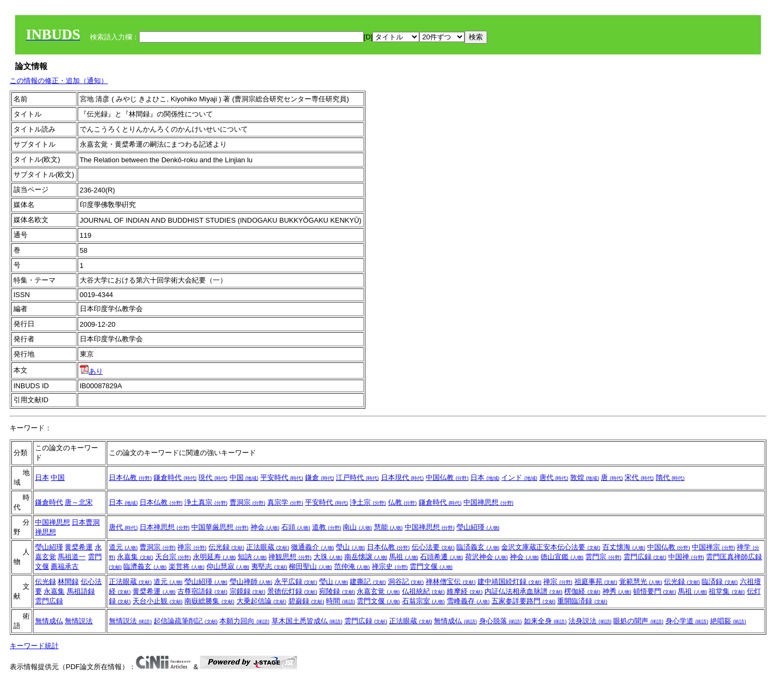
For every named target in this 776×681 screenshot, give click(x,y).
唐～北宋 (79, 502)
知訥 (252, 557)
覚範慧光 (640, 581)
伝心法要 (433, 547)
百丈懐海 (624, 547)
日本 (42, 477)
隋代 (670, 477)
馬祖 (403, 557)
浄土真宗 (205, 502)
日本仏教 (130, 477)
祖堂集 (727, 591)
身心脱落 (500, 621)
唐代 (554, 477)
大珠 (328, 557)
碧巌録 (306, 601)
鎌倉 (319, 477)
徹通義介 (312, 547)
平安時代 (281, 477)
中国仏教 (447, 477)
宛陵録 (337, 591)
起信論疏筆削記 (186, 621)
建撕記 (368, 581)
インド (519, 477)
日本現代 (402, 477)
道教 (326, 527)
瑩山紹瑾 (478, 527)
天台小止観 (158, 601)
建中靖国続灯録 (509, 581)
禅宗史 (390, 566)
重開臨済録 (582, 601)
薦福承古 (65, 566)
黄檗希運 (79, 547)
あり (91, 371)
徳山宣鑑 (562, 557)
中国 (58, 477)
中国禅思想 (488, 502)
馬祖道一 (72, 557)
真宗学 (285, 502)
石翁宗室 (423, 601)
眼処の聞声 (638, 621)
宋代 (639, 477)
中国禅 (686, 557)
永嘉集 (135, 557)
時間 (340, 601)
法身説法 (590, 621)
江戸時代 (357, 477)
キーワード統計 (34, 646)
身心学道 (687, 621)
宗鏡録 (248, 591)
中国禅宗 (713, 547)
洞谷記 (406, 581)
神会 (265, 527)
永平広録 (295, 581)
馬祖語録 (81, 591)
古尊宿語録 (202, 591)
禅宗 (191, 547)
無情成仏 (49, 621)
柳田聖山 (310, 566)
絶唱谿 (728, 621)
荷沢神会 (486, 557)
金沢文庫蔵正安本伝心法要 (550, 547)
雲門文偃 (431, 566)
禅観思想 (289, 557)
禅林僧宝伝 (451, 581)
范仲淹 (352, 566)
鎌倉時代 (175, 477)
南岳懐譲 (365, 557)
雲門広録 (645, 557)
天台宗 (173, 557)
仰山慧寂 (228, 566)
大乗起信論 (262, 601)
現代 (212, 477)
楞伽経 (582, 591)
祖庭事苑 (596, 581)
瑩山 (350, 547)
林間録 (68, 581)
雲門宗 (603, 557)
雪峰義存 (468, 601)
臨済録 (720, 581)
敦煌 (584, 477)
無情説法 (79, 621)
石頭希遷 (441, 557)
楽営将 (187, 566)
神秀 (617, 591)
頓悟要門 (654, 591)
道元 (123, 547)
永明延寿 (214, 557)
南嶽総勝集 (209, 601)
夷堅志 (269, 566)
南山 (357, 527)
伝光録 (227, 547)
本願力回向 (244, 621)
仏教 (402, 502)
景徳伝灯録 (292, 591)
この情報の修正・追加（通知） (59, 81)
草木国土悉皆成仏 (307, 621)
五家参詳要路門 (523, 601)
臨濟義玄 (145, 566)
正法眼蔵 (267, 547)
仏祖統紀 (423, 591)
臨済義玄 (478, 547)
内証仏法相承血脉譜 (523, 591)
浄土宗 (368, 502)
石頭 (295, 527)
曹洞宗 (248, 502)
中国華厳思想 (219, 527)
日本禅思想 (165, 527)
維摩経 (465, 591)
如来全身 (545, 621)
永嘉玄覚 (378, 591)
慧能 (388, 527)
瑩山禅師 (251, 581)
